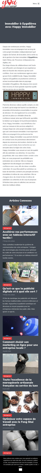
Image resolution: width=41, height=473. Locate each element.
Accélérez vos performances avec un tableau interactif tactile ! (20, 234)
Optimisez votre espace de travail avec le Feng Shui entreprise (19, 421)
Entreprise (7, 228)
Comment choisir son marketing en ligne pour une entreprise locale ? (20, 344)
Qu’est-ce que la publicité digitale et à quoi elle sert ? (20, 290)
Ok (20, 469)
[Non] (38, 464)
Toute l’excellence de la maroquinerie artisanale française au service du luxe (20, 382)
